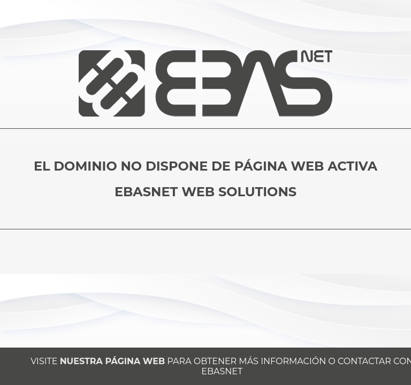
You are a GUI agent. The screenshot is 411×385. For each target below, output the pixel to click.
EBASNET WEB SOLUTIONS (205, 191)
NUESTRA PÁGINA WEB (112, 361)
